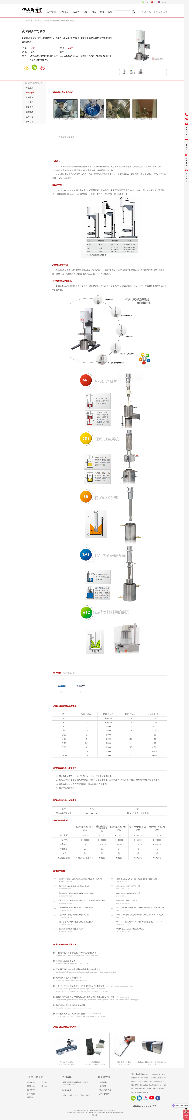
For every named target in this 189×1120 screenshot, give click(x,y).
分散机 (56, 21)
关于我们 (51, 12)
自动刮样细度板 (66, 1062)
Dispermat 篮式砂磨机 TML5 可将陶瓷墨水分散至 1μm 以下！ (139, 922)
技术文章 (30, 117)
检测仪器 (63, 12)
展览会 (44, 1082)
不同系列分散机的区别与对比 (128, 893)
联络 (110, 12)
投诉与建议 (104, 1094)
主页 (41, 21)
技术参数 (30, 102)
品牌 (102, 12)
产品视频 (30, 88)
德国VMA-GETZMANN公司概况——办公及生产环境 (118, 119)
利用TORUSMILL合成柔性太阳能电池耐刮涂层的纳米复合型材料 (141, 908)
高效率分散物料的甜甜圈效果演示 (145, 119)
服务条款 (30, 107)
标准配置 (30, 112)
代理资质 (31, 1090)
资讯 (86, 12)
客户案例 (30, 97)
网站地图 (94, 1115)
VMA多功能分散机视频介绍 (66, 119)
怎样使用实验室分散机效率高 (71, 929)
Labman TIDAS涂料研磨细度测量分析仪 (155, 1062)
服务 (94, 12)
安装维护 (103, 1082)
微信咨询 (34, 67)
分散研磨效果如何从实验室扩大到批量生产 (76, 908)
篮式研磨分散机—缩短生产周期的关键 (74, 915)
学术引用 (30, 122)
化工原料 (76, 12)
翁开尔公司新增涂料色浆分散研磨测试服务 (76, 922)
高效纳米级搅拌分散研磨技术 (128, 886)
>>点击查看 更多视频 (65, 137)
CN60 (70, 48)
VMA (33, 48)
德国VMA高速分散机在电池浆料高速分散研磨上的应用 (80, 879)
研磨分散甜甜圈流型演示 (126, 900)
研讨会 (44, 1086)
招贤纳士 (31, 1097)
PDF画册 (42, 67)
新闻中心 (31, 1086)
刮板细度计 (95, 1062)
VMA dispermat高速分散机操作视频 (130, 929)
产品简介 (30, 93)
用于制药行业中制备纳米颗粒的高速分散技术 (77, 893)
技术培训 (103, 1086)
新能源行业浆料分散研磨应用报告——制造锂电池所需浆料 (82, 900)
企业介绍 (31, 1082)
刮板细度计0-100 (124, 1062)
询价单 (26, 67)
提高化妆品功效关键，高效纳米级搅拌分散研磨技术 (136, 879)
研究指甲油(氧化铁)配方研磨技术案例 (74, 886)
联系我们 (31, 1094)
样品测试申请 (105, 1090)
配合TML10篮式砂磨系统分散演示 (92, 119)
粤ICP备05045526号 (94, 1112)
